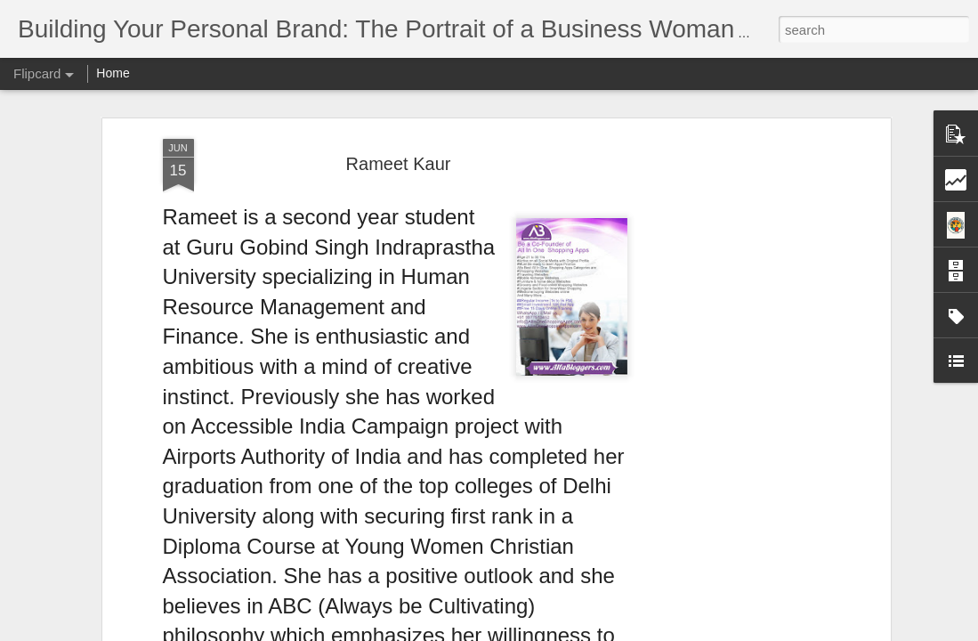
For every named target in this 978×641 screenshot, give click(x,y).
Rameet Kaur (398, 164)
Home (112, 73)
